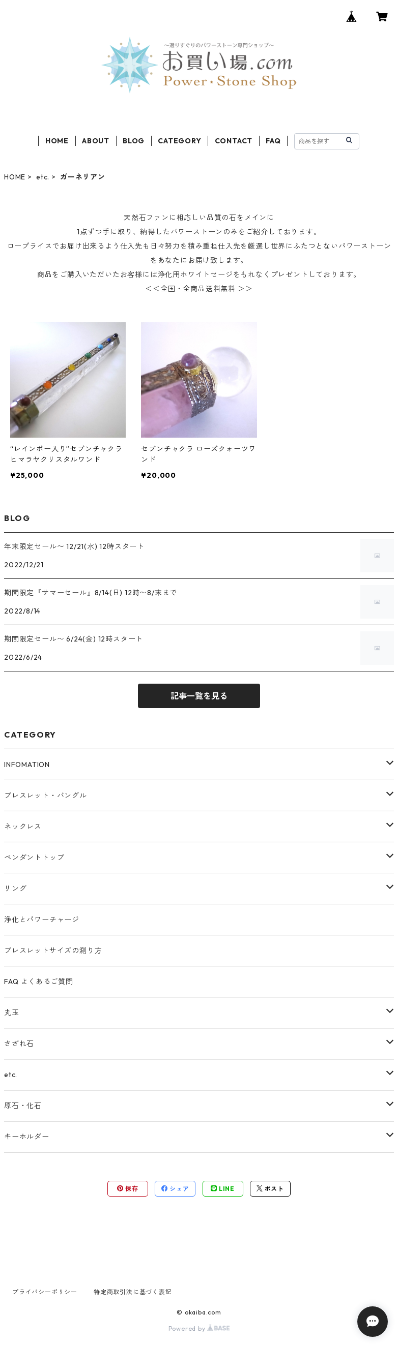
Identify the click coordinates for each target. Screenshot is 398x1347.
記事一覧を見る (199, 696)
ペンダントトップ (34, 857)
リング (15, 888)
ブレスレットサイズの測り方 (53, 950)
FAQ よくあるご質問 (38, 981)
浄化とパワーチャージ (41, 919)
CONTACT (234, 140)
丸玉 (11, 1012)
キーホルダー (26, 1136)
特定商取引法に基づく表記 (133, 1292)
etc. (42, 176)
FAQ (273, 140)
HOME (57, 140)
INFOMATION (27, 764)
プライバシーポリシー (44, 1292)
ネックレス (23, 826)
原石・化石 (23, 1105)
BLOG (134, 140)
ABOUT (95, 140)
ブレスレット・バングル (45, 795)
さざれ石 (19, 1043)
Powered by (199, 1328)
